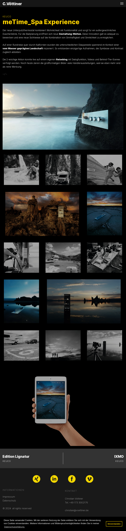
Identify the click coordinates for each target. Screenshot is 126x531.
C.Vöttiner (12, 4)
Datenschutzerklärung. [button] (14, 527)
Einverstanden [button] (114, 524)
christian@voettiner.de (77, 510)
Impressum (9, 496)
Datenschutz (9, 500)
